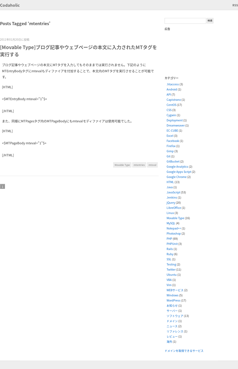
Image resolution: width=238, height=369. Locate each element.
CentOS (171, 105)
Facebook (173, 141)
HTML (170, 182)
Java (170, 187)
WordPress (173, 300)
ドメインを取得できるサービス (184, 351)
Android (172, 89)
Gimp (170, 151)
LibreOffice (174, 208)
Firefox (171, 146)
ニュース (172, 326)
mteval (152, 165)
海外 (169, 341)
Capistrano (174, 100)
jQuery (171, 202)
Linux (170, 213)
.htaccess (173, 84)
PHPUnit (172, 244)
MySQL (171, 223)
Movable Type (122, 165)
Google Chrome (177, 177)
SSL (169, 259)
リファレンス (175, 331)
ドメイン (172, 321)
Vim (169, 285)
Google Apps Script (179, 172)
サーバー (172, 311)
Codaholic (10, 5)
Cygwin (171, 115)
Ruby (170, 254)
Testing (171, 264)
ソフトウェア (175, 316)
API (169, 94)
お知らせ (172, 305)
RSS (235, 5)
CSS (169, 110)
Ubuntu (172, 275)
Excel (170, 136)
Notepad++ (174, 228)
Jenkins (172, 197)
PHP (169, 239)
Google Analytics (177, 166)
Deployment (175, 120)
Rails (170, 249)
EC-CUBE (172, 130)
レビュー (172, 336)
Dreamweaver (176, 125)
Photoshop (174, 233)
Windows (172, 295)
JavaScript (173, 192)
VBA (169, 280)
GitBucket (173, 161)
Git (168, 156)
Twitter (171, 269)
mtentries (139, 165)
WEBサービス (175, 290)
